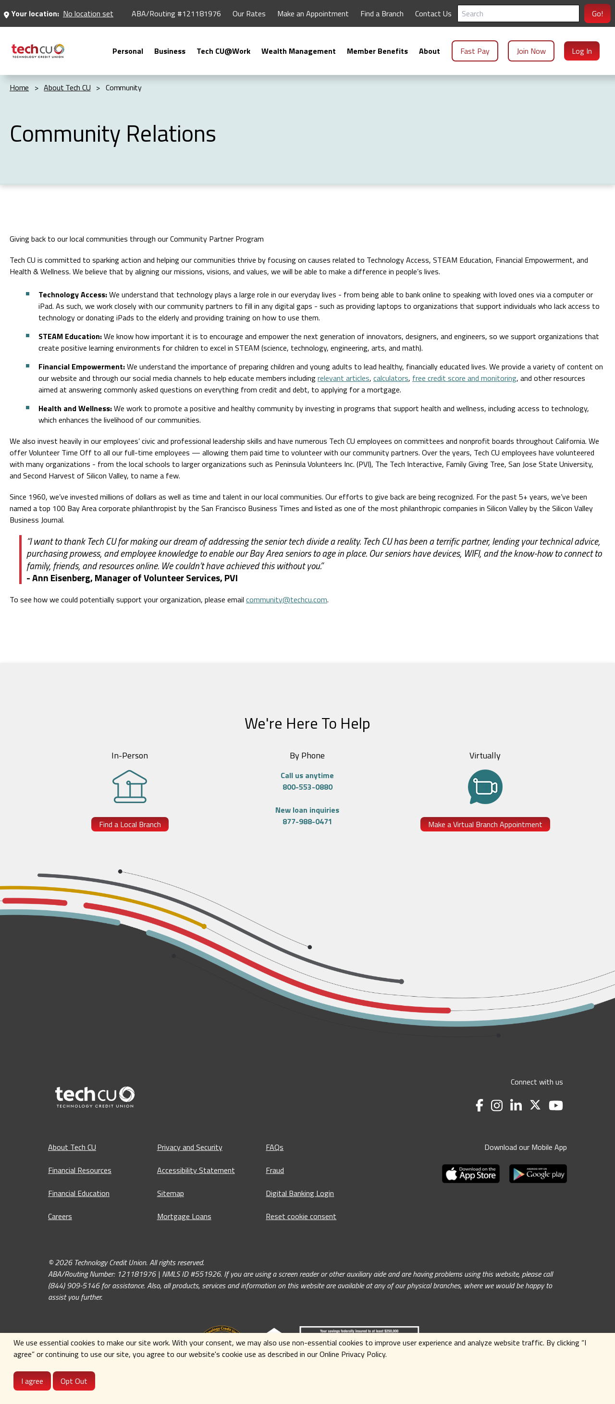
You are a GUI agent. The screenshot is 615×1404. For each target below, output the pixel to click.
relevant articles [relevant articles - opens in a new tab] (343, 378)
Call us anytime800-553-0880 (307, 781)
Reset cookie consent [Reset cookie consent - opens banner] (301, 1216)
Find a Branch (382, 13)
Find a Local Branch (130, 824)
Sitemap (170, 1193)
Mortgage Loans (184, 1216)
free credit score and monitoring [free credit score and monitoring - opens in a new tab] (464, 378)
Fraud (275, 1170)
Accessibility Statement (196, 1170)
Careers (60, 1216)
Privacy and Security (189, 1147)
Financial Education (79, 1193)
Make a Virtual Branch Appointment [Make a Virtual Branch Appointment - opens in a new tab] (485, 824)
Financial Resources (79, 1170)
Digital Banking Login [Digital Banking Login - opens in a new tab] (300, 1193)
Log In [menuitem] (582, 51)
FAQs (274, 1147)
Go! (597, 13)
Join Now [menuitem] (531, 51)
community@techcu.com (286, 599)
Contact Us (433, 13)
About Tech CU (72, 1147)
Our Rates (249, 13)
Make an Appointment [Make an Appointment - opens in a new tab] (313, 13)
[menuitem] (38, 50)
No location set (88, 13)
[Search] (518, 13)
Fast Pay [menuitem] (475, 51)
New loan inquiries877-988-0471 (307, 815)
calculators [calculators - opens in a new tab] (390, 378)
